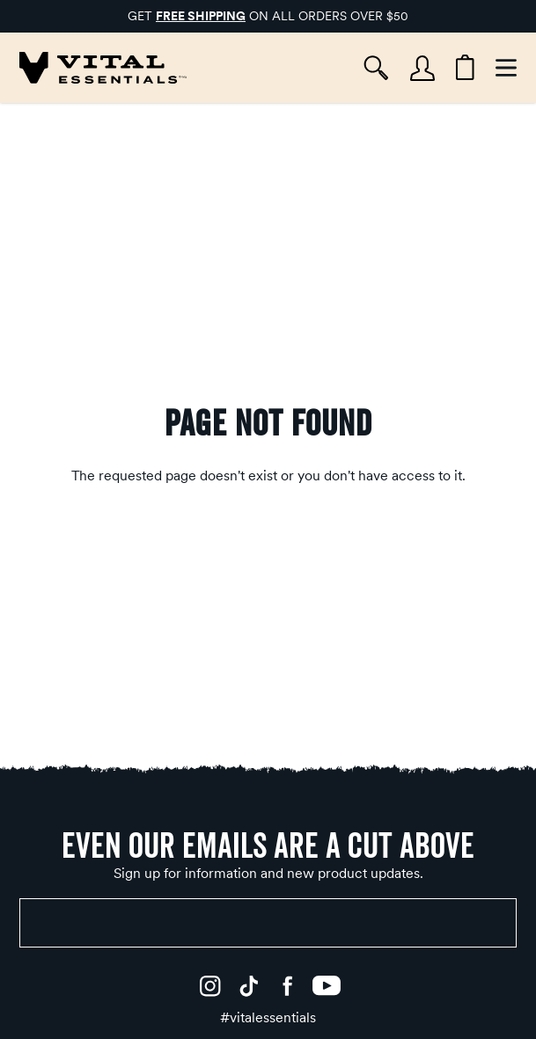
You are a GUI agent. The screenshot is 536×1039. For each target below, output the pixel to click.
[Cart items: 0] (465, 68)
